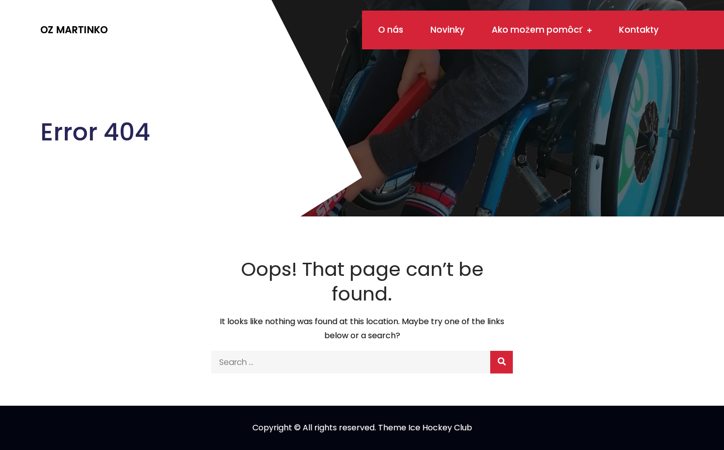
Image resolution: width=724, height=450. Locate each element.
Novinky (447, 30)
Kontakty (639, 30)
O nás (390, 30)
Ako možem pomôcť (537, 30)
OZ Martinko (74, 30)
